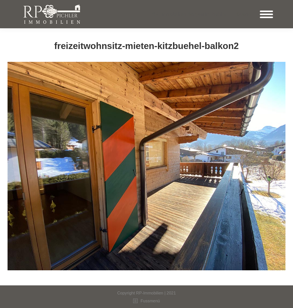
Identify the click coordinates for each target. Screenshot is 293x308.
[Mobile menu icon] (266, 14)
